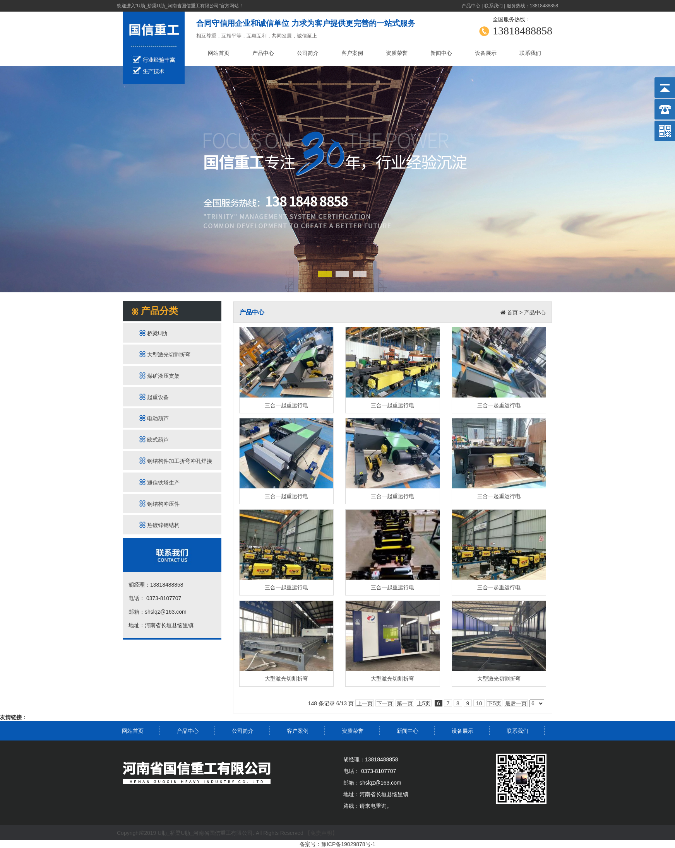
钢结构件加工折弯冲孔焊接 (175, 460)
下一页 (385, 703)
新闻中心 (441, 53)
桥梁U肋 (153, 333)
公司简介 (308, 53)
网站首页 (219, 53)
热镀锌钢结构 (159, 525)
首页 (512, 312)
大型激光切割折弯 (164, 354)
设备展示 (486, 53)
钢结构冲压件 (159, 503)
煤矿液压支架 (159, 375)
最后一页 (516, 703)
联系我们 (493, 6)
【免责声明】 (321, 833)
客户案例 (352, 53)
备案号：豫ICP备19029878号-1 (337, 844)
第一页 (405, 703)
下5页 (494, 703)
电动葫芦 (154, 418)
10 (479, 703)
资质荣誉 (397, 53)
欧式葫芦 (154, 439)
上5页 (424, 703)
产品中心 (471, 6)
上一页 (364, 703)
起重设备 (154, 397)
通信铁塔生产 (159, 482)
